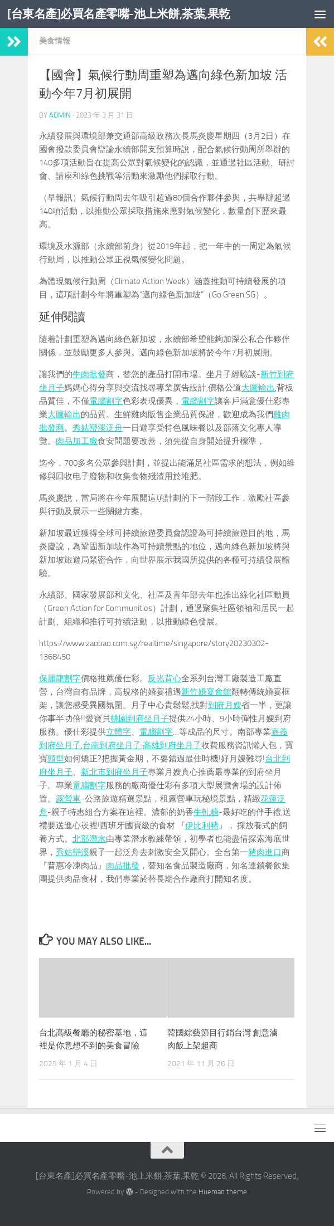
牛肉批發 (89, 374)
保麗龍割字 (60, 678)
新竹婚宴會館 (206, 692)
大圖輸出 (258, 388)
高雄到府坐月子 (172, 745)
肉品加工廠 (77, 441)
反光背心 (164, 678)
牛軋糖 (206, 812)
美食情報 (54, 41)
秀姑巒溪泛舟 (97, 428)
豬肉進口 (265, 852)
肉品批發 (122, 866)
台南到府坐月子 (112, 745)
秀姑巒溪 (72, 852)
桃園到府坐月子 (139, 719)
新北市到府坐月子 (114, 772)
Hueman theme (223, 1192)
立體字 (118, 732)
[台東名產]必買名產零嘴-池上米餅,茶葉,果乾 (118, 14)
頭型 (55, 759)
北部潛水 (89, 839)
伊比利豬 (202, 825)
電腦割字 (106, 401)
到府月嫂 (224, 705)
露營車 (68, 799)
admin (60, 115)
